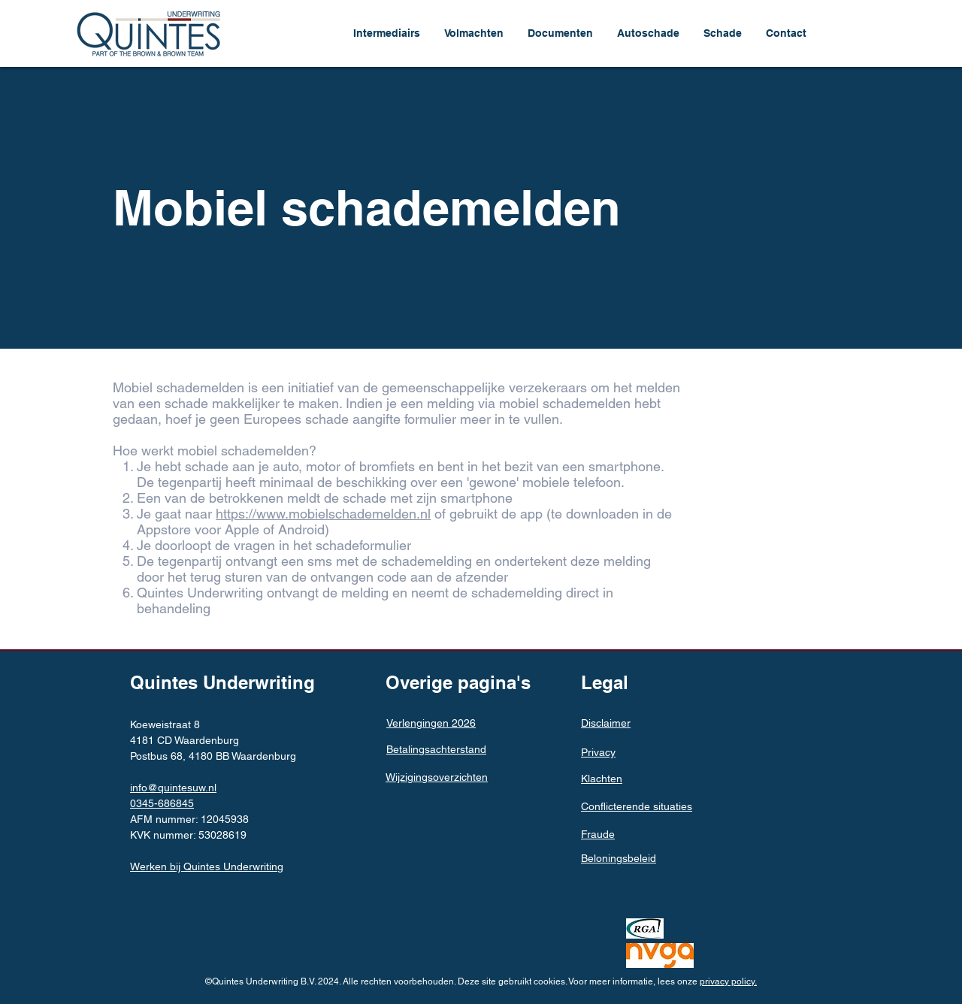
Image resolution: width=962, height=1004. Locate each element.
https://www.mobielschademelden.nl (323, 514)
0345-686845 (162, 803)
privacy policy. (728, 981)
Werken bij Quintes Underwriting (206, 866)
